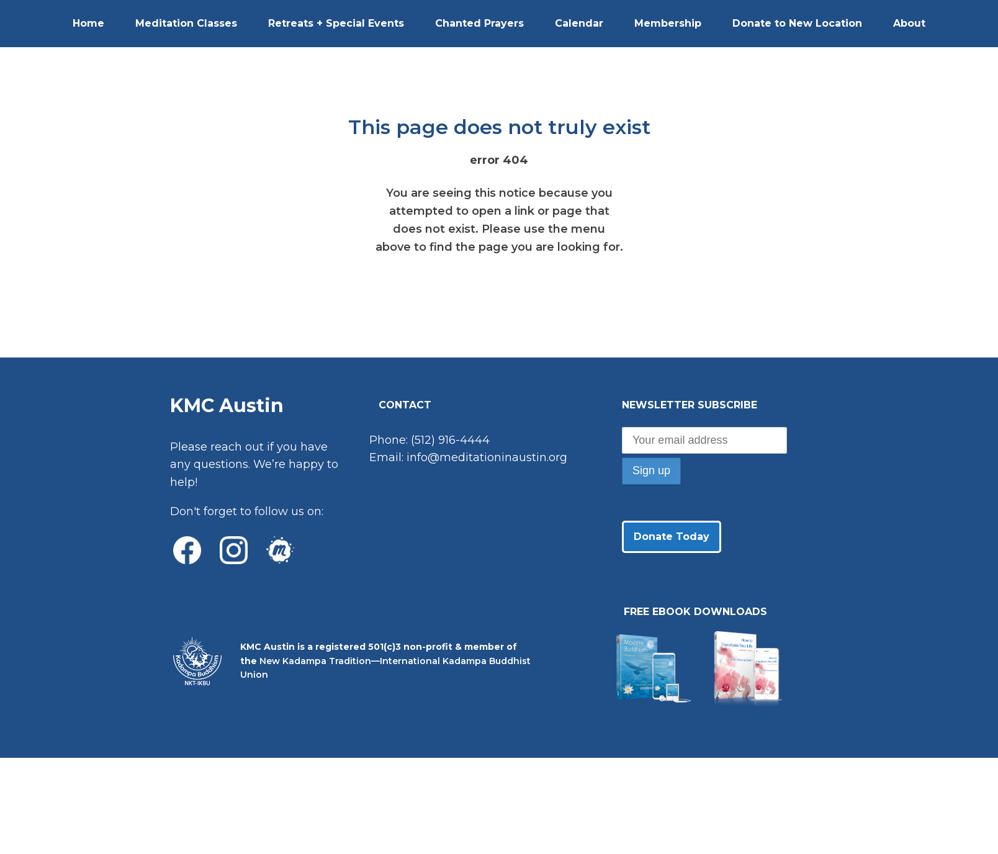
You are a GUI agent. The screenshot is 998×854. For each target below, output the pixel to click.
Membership (667, 23)
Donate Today (671, 536)
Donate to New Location (797, 23)
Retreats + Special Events (336, 23)
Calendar (579, 23)
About (909, 23)
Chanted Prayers (479, 23)
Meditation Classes (186, 23)
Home (88, 23)
